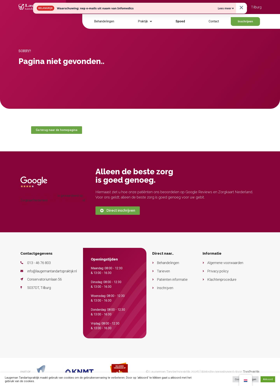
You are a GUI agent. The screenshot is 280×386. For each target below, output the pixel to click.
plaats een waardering (35, 205)
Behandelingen (104, 21)
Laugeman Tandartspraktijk (38, 195)
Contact (214, 21)
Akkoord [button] (268, 379)
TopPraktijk (251, 372)
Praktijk (145, 21)
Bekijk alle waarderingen (65, 200)
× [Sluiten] (241, 7)
